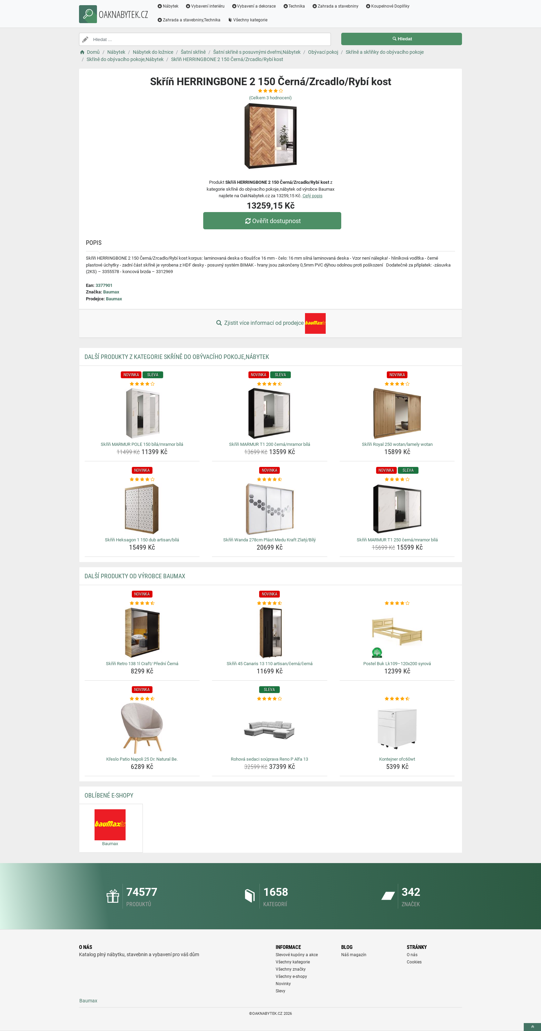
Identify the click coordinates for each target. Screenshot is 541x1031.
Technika (294, 6)
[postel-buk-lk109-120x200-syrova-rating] (397, 603)
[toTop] (532, 1027)
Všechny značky (291, 969)
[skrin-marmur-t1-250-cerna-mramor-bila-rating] (397, 479)
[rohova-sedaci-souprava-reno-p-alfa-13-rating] (269, 698)
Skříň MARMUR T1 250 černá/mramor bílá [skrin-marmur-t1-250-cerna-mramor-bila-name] (397, 539)
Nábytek (167, 6)
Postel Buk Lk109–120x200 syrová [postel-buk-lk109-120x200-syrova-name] (397, 663)
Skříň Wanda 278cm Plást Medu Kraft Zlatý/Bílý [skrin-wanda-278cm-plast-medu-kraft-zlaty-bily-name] (269, 539)
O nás (412, 954)
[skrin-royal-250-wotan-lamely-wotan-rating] (397, 384)
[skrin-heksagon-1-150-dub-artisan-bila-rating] (142, 479)
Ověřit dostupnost (272, 221)
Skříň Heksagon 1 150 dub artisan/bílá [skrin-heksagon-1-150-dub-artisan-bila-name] (142, 539)
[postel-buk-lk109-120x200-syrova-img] (397, 633)
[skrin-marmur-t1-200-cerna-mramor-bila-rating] (269, 384)
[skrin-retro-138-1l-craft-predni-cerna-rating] (142, 603)
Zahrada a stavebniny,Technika (188, 20)
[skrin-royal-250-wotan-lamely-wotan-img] (397, 413)
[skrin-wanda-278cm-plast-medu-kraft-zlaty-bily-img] (269, 509)
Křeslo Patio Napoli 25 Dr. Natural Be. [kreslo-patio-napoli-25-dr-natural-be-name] (142, 759)
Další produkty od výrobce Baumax (135, 576)
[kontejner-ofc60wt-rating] (397, 698)
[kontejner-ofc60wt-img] (397, 728)
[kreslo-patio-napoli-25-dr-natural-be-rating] (142, 698)
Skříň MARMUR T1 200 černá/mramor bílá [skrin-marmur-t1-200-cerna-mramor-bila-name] (269, 444)
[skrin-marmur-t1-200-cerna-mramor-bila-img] (269, 413)
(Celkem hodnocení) (270, 97)
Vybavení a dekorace (254, 6)
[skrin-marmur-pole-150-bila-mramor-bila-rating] (142, 384)
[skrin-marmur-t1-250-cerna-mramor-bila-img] (397, 509)
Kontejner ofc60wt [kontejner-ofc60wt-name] (397, 759)
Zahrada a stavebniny (335, 6)
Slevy (280, 991)
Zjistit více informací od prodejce (270, 323)
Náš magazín (353, 954)
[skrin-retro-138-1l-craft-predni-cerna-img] (142, 633)
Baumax (111, 291)
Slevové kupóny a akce (297, 954)
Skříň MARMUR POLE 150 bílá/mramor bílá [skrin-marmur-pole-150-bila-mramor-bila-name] (142, 444)
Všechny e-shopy (291, 976)
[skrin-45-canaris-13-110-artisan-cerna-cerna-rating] (269, 603)
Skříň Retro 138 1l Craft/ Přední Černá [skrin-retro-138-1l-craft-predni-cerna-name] (142, 663)
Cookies (414, 962)
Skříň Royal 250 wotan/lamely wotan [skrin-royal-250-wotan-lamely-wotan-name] (397, 444)
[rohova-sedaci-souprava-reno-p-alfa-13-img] (269, 728)
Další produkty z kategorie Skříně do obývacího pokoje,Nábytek (177, 356)
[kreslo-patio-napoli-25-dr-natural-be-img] (142, 728)
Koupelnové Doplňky (387, 6)
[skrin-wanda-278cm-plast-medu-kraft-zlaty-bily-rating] (269, 479)
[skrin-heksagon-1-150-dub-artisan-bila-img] (142, 509)
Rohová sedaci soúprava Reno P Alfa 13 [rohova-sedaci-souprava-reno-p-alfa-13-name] (269, 759)
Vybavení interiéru (205, 6)
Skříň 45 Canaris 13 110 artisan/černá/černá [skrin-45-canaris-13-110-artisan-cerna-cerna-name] (270, 663)
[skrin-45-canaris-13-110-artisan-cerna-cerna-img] (269, 633)
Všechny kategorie (247, 20)
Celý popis (313, 195)
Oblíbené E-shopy (109, 795)
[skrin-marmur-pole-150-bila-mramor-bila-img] (142, 413)
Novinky (283, 983)
